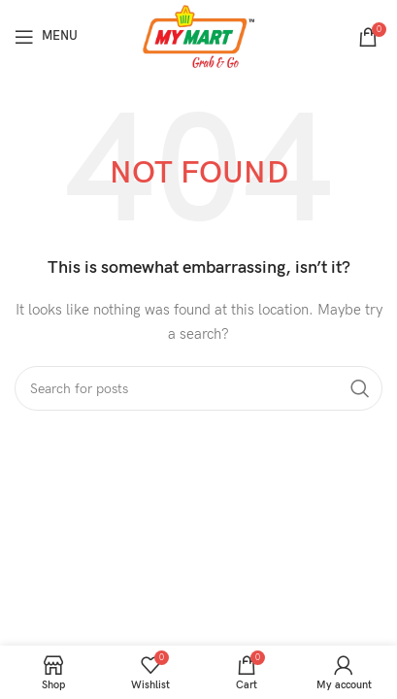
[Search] (198, 388)
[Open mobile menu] (46, 36)
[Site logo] (198, 35)
